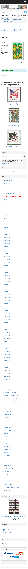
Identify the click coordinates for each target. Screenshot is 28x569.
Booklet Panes (6, 183)
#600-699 (5, 218)
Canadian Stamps (7, 186)
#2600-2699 (6, 281)
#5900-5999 (6, 386)
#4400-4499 (6, 338)
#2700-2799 (6, 284)
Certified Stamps (7, 190)
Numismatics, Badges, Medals (10, 421)
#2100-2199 (6, 265)
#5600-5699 (6, 376)
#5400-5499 (6, 370)
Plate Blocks (6, 436)
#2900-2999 (6, 291)
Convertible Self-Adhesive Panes (11, 395)
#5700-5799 (6, 379)
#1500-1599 (6, 246)
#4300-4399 (6, 335)
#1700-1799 (6, 253)
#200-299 (5, 205)
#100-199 (5, 202)
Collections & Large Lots (9, 193)
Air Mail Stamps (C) (7, 180)
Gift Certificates (7, 414)
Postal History (6, 446)
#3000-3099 (6, 294)
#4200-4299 (6, 332)
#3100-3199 (6, 297)
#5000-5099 (6, 357)
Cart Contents (6, 15)
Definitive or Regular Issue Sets (10, 398)
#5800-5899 (6, 383)
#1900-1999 (6, 259)
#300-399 (5, 208)
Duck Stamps (6, 405)
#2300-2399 (6, 272)
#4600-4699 (6, 345)
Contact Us (4, 534)
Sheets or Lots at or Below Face (10, 459)
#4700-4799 (6, 348)
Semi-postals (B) (7, 452)
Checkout (15, 15)
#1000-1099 (6, 231)
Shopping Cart (5, 539)
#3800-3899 (6, 319)
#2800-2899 (6, 288)
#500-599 (5, 215)
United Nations (6, 481)
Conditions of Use (6, 532)
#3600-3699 (6, 313)
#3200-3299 (6, 300)
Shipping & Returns (6, 529)
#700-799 (5, 221)
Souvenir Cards (7, 465)
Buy (5, 65)
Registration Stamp (7, 449)
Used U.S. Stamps (7, 484)
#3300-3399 (6, 303)
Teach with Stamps (6, 528)
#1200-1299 (6, 237)
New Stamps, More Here (8, 496)
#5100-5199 (6, 360)
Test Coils (5, 477)
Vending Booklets (7, 490)
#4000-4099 (6, 326)
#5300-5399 (6, 367)
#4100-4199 (6, 329)
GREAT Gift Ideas (7, 417)
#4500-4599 (6, 341)
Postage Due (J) (7, 443)
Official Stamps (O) (7, 427)
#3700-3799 (6, 316)
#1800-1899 (6, 256)
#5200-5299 (6, 364)
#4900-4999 (6, 354)
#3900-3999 (6, 322)
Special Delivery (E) (8, 468)
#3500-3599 (6, 310)
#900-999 (5, 227)
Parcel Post (6, 433)
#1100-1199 (6, 234)
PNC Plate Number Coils (9, 440)
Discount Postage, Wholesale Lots (11, 402)
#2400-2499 (6, 275)
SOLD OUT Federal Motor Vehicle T (11, 487)
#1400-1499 (6, 243)
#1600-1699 (6, 250)
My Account (22, 15)
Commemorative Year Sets (9, 392)
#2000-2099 (6, 262)
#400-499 (5, 212)
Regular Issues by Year (8, 474)
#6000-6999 (6, 389)
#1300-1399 (6, 240)
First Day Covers (7, 411)
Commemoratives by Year (9, 471)
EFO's (4, 408)
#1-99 (5, 199)
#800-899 (5, 224)
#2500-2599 (6, 278)
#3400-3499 (6, 307)
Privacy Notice (5, 531)
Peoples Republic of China (9, 430)
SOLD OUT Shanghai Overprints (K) (11, 455)
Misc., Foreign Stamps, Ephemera (11, 424)
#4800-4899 (6, 351)
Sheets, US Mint (7, 462)
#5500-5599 (6, 373)
